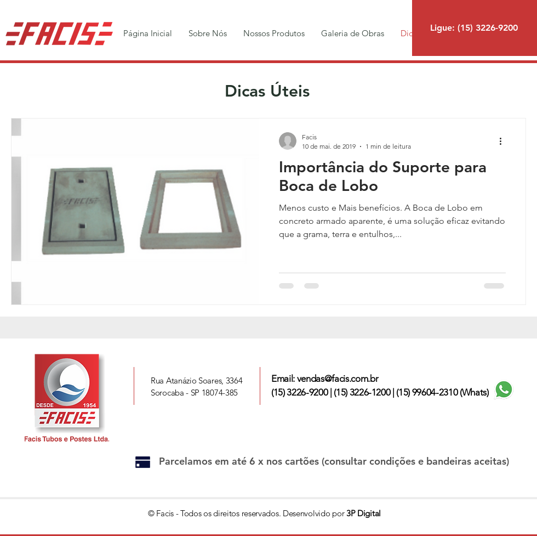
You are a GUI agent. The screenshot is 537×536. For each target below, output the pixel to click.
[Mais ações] (504, 141)
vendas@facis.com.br (338, 378)
